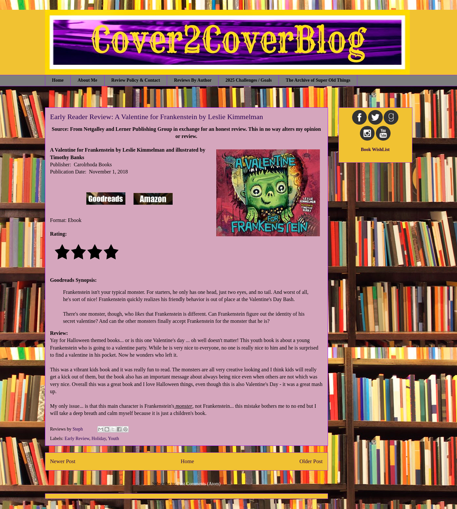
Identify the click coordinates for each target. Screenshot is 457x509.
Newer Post (63, 461)
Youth (113, 438)
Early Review (76, 438)
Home (58, 80)
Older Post (310, 461)
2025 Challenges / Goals (248, 80)
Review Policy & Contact (135, 80)
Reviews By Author (192, 80)
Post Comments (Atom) (199, 483)
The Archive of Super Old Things (318, 80)
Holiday (99, 438)
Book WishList (375, 149)
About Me (87, 80)
